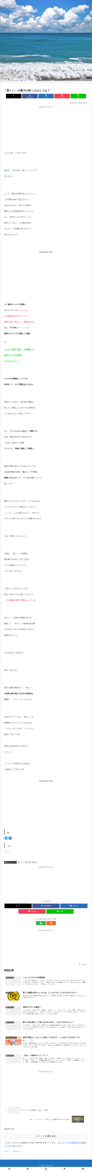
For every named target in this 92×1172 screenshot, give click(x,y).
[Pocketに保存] (60, 96)
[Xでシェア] (17, 96)
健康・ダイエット (10, 862)
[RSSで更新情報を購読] (48, 923)
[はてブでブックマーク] (46, 96)
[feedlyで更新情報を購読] (44, 923)
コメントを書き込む (46, 1136)
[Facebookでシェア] (32, 96)
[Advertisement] (46, 123)
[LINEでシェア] (74, 96)
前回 (6, 170)
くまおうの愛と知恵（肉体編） (27, 862)
